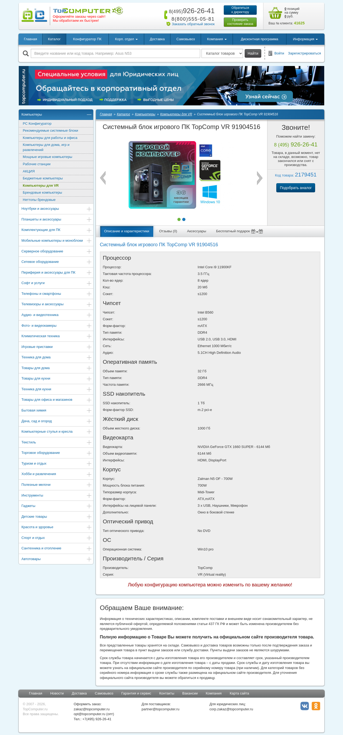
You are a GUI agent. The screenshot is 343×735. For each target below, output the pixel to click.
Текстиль (56, 442)
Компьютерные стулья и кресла (56, 432)
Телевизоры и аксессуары (56, 304)
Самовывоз (185, 39)
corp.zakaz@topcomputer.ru (231, 709)
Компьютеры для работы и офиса (50, 138)
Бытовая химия (56, 410)
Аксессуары (196, 231)
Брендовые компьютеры (42, 192)
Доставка (157, 39)
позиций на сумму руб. (292, 12)
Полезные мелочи (56, 485)
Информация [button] (305, 39)
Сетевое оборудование (56, 262)
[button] (179, 219)
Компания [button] (217, 39)
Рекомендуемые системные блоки (50, 130)
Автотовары (56, 559)
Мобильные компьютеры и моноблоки (56, 241)
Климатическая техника (56, 336)
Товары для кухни (56, 378)
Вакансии (189, 693)
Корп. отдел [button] (126, 39)
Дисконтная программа (259, 39)
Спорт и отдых (56, 538)
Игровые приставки (56, 347)
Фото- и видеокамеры (56, 326)
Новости (57, 693)
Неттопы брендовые (39, 200)
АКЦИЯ (29, 171)
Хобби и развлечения (56, 474)
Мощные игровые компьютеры (47, 157)
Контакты (166, 693)
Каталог (54, 39)
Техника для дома (56, 357)
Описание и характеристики (126, 231)
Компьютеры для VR (41, 185)
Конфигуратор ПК (87, 39)
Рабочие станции (36, 164)
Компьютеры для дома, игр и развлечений (46, 147)
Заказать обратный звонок (193, 24)
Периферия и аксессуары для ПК (56, 272)
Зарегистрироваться (304, 53)
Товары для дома (56, 368)
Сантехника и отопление (56, 548)
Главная (30, 39)
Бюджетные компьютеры (43, 178)
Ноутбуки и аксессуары (56, 209)
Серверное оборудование (56, 251)
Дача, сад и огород (56, 421)
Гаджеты (56, 506)
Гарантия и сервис (136, 693)
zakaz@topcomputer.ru (92, 709)
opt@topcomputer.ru (89, 714)
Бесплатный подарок (239, 231)
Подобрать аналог (296, 188)
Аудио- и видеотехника (56, 315)
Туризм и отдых (56, 463)
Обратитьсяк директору (240, 10)
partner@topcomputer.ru (160, 709)
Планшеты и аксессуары (56, 219)
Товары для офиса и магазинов (56, 400)
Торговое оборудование (56, 453)
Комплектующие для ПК (56, 230)
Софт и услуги (56, 283)
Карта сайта (239, 693)
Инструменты (56, 495)
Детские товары (56, 517)
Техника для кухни (56, 389)
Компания (214, 693)
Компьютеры (56, 114)
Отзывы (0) (168, 231)
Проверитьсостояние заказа (240, 22)
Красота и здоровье (56, 527)
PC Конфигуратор (37, 124)
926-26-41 (191, 11)
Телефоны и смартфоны (56, 294)
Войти (279, 53)
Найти (253, 53)
